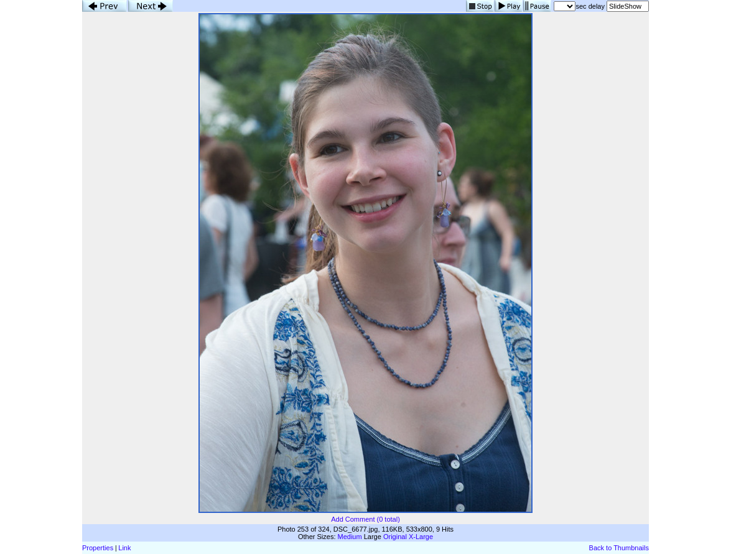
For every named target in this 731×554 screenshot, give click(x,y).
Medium (350, 536)
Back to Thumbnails (619, 548)
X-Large (421, 536)
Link (124, 548)
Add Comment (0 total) (365, 519)
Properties (97, 548)
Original (395, 536)
